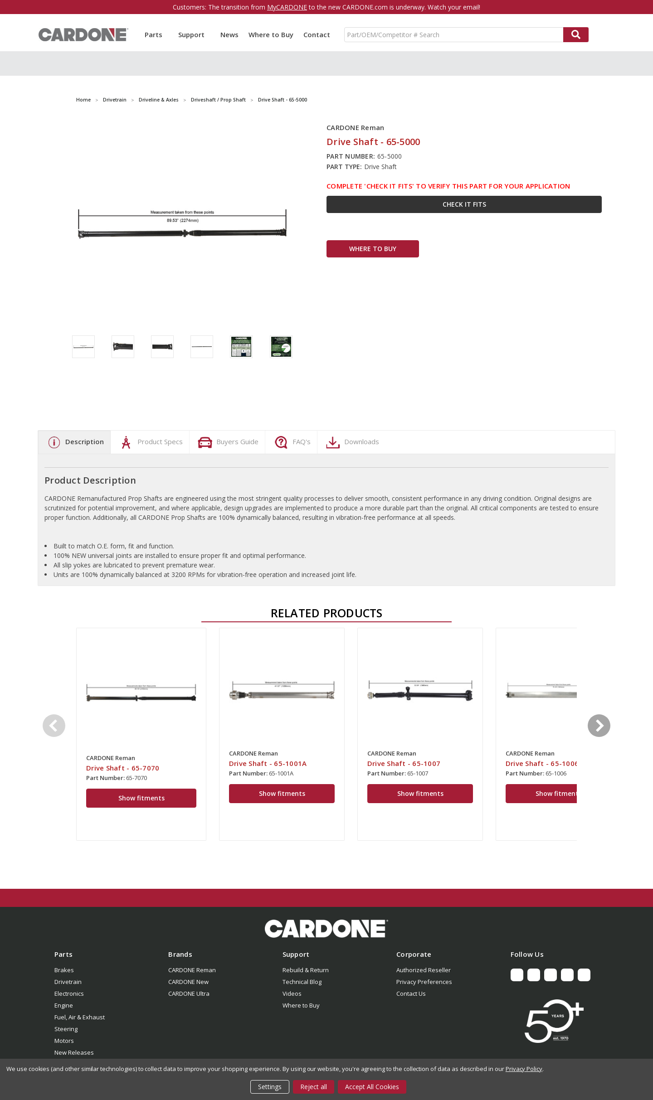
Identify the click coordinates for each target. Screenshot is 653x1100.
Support (194, 34)
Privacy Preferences (424, 982)
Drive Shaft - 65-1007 (403, 763)
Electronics (69, 993)
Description (74, 442)
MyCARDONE (287, 7)
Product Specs (150, 442)
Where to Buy (271, 34)
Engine (63, 1005)
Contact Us (411, 993)
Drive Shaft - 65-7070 (122, 767)
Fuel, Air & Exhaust (79, 1017)
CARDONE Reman (192, 970)
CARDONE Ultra (189, 993)
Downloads (351, 442)
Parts (156, 34)
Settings (270, 1086)
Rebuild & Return (306, 970)
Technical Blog (302, 982)
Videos (292, 993)
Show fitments (141, 798)
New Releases (74, 1052)
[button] (326, 929)
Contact (316, 34)
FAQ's (291, 442)
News (229, 34)
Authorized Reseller (423, 970)
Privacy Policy (524, 1069)
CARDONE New (188, 982)
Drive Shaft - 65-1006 (542, 763)
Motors (64, 1041)
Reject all (313, 1086)
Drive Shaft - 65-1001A (268, 763)
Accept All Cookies (372, 1086)
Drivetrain (68, 982)
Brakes (64, 970)
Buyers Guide (227, 442)
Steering (66, 1029)
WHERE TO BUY (372, 248)
